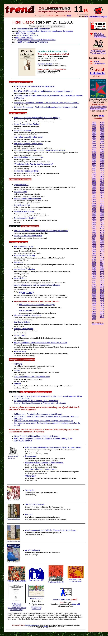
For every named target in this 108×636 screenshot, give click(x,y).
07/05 (94, 273)
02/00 (94, 155)
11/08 (102, 145)
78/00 (94, 165)
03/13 (102, 238)
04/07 (94, 311)
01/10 (102, 170)
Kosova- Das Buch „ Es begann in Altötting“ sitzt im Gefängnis (40, 403)
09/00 (94, 167)
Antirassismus (20, 351)
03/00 (94, 157)
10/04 (94, 255)
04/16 (102, 305)
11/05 (94, 280)
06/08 (102, 138)
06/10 (102, 180)
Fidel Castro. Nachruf (24, 38)
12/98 (94, 130)
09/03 (94, 230)
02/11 (102, 194)
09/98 (94, 124)
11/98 (94, 128)
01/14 (102, 257)
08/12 (102, 224)
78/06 (94, 296)
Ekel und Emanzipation (23, 329)
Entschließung (20, 278)
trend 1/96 (76, 604)
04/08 (102, 134)
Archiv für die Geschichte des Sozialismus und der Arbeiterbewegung (17, 607)
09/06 (94, 298)
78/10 (102, 182)
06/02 (94, 205)
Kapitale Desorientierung (24, 255)
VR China (18, 364)
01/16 (102, 300)
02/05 (94, 263)
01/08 (102, 128)
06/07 (94, 315)
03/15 (102, 282)
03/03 (94, 221)
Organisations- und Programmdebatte (75, 580)
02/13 (102, 236)
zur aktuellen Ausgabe (98, 16)
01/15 (102, 278)
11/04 (94, 257)
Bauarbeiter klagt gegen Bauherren (28, 157)
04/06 (94, 290)
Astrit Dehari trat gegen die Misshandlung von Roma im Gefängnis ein (43, 438)
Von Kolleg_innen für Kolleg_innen (28, 137)
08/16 (102, 313)
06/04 (94, 248)
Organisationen (99, 63)
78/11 (102, 203)
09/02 (94, 209)
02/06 (94, 286)
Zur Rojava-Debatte (22, 322)
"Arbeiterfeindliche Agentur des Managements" (33, 164)
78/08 (102, 140)
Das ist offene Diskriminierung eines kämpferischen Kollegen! (39, 150)
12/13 (102, 255)
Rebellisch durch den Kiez (25, 218)
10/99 (94, 147)
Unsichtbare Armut (22, 205)
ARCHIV (19, 581)
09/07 (94, 319)
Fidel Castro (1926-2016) (27, 35)
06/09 (102, 159)
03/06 (94, 288)
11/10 (102, 188)
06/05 (94, 271)
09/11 (102, 205)
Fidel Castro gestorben (25, 33)
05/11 (102, 199)
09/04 (94, 253)
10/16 (102, 317)
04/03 (94, 222)
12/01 (94, 194)
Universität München (22, 130)
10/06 (94, 300)
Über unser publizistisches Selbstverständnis (100, 35)
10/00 (94, 168)
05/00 (94, 161)
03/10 (102, 174)
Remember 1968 (36, 580)
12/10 (102, 190)
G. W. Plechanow (32, 550)
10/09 (102, 165)
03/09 (102, 153)
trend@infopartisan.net (32, 625)
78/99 (94, 143)
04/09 (102, 155)
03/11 (102, 195)
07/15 (102, 288)
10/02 (94, 211)
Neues (17, 236)
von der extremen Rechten (31, 236)
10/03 (94, 232)
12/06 (94, 303)
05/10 (102, 178)
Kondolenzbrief (23, 29)
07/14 (102, 267)
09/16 (102, 315)
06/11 (102, 201)
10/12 (102, 228)
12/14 (102, 276)
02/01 (94, 176)
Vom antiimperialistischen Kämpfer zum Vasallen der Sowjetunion (45, 31)
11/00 (94, 170)
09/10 (102, 184)
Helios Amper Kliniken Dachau (26, 124)
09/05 (94, 276)
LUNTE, (46, 626)
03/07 (94, 309)
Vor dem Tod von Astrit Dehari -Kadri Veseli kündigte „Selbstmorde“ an (43, 421)
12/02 (94, 215)
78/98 (94, 122)
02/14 (102, 259)
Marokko (17, 383)
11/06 (94, 302)
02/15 (102, 280)
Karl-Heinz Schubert (44, 64)
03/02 (94, 199)
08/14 (102, 269)
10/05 (94, 278)
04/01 (94, 180)
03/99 (94, 136)
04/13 (102, 240)
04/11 (102, 197)
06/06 (94, 294)
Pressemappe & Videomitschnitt (27, 199)
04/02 (94, 201)
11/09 (102, 167)
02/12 (102, 215)
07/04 (94, 249)
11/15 (102, 296)
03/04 (94, 242)
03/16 (102, 303)
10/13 (102, 251)
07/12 (102, 222)
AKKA (69, 15)
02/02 (94, 197)
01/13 (102, 234)
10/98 (94, 126)
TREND (10, 581)
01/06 (94, 284)
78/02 (94, 207)
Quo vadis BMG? (21, 185)
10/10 (102, 186)
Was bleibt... (30, 490)
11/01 (94, 192)
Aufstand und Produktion (24, 269)
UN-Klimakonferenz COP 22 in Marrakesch (32, 377)
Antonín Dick (36, 609)
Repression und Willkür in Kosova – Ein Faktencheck (36, 401)
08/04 (94, 251)
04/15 (102, 284)
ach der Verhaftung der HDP (44, 463)
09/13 (102, 249)
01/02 (94, 195)
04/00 (94, 159)
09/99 (94, 145)
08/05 (94, 275)
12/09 (102, 168)
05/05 (94, 269)
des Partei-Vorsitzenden (40, 29)
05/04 (94, 246)
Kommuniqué (31, 456)
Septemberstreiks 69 (56, 582)
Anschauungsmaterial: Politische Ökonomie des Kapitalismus (50, 530)
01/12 (102, 213)
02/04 (94, 240)
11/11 (102, 209)
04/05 (94, 267)
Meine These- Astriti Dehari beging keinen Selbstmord (36, 436)
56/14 (102, 265)
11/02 (94, 213)
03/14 (102, 261)
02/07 (94, 307)
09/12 (102, 226)
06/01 (94, 184)
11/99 (94, 149)
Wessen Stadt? (20, 192)
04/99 (94, 138)
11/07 (102, 124)
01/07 (94, 305)
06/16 (102, 309)
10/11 (102, 207)
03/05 (94, 265)
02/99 (94, 134)
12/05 (94, 282)
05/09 (102, 157)
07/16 (102, 311)
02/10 (102, 172)
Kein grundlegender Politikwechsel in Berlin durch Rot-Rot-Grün (40, 343)
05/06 (94, 292)
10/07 (102, 122)
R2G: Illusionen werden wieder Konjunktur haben (34, 86)
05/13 (102, 242)
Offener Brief (30, 476)
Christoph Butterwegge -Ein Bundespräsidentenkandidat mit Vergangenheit (45, 107)
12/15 (102, 298)
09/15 (102, 292)
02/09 (102, 151)
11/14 (102, 275)
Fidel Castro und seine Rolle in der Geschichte (36, 40)
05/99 (94, 140)
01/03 (94, 217)
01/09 (102, 149)
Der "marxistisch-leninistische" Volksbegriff (37, 305)
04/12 (102, 219)
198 (86, 16)
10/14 (102, 273)
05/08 (102, 136)
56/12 (102, 221)
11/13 (102, 253)
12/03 (94, 236)
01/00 (94, 153)
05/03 (94, 224)
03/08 (102, 132)
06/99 (94, 141)
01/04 (94, 238)
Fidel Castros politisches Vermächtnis (32, 42)
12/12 (102, 232)
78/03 (94, 228)
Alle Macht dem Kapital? (24, 246)
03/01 (94, 178)
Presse (96, 61)
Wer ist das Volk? (26, 310)
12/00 (94, 172)
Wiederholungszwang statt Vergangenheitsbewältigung (37, 285)
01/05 (94, 261)
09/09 (102, 163)
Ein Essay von (36, 607)
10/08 (102, 143)
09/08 (102, 141)
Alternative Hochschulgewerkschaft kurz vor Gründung (37, 118)
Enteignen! (18, 262)
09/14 (102, 271)
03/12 (102, 217)
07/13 (102, 246)
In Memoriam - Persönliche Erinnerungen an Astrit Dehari (38, 414)
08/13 (102, 248)
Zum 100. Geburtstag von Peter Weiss (41, 469)
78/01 (94, 186)
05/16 (102, 307)
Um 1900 (29, 514)
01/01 (94, 174)
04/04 (94, 244)
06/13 (102, 244)
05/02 (94, 203)
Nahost (17, 370)
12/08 (102, 147)
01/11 (102, 192)
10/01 (94, 190)
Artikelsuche (97, 73)
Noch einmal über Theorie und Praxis (98, 52)
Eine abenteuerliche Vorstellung (27, 315)
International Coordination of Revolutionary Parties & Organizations (53, 447)
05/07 (94, 313)
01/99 (94, 132)
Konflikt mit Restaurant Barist (26, 171)
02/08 (102, 130)
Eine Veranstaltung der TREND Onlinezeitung (98, 108)
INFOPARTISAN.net (98, 323)
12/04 (94, 259)
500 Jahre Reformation (34, 504)
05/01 (94, 182)
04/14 (102, 263)
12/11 (102, 211)
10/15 (102, 294)
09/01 (94, 188)
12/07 (102, 126)
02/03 (94, 219)
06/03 (94, 226)
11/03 (94, 234)
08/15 (102, 290)
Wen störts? (26, 292)
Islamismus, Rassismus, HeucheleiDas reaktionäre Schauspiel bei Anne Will (46, 103)
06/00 (94, 163)
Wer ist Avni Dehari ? (23, 441)
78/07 (94, 317)
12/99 (94, 151)
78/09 (102, 161)
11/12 (102, 230)
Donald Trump (20, 335)
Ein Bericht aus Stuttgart (24, 211)
